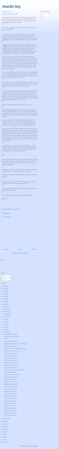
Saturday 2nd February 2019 (10, 413)
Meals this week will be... (9, 405)
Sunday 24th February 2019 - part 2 (12, 351)
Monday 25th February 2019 (10, 346)
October (6, 311)
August (6, 317)
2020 (4, 301)
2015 (4, 429)
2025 (4, 289)
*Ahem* (5, 339)
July (5, 319)
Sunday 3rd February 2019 (10, 410)
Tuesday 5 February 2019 (9, 403)
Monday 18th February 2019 (10, 367)
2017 (4, 424)
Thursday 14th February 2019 (10, 382)
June (5, 322)
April (5, 327)
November (6, 309)
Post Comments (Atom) (23, 253)
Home (20, 249)
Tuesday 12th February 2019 (10, 386)
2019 (4, 304)
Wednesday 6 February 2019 (10, 401)
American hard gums (11, 123)
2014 (4, 432)
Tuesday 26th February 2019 (10, 341)
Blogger (36, 446)
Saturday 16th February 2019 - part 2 (12, 375)
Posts (42, 15)
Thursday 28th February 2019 (11, 334)
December (6, 306)
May (5, 324)
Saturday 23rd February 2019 (10, 355)
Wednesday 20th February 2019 (11, 363)
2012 (4, 437)
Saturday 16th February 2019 (10, 377)
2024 (4, 291)
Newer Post (5, 249)
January (6, 418)
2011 (4, 439)
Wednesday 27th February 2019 (11, 336)
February (6, 332)
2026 (4, 286)
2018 (4, 421)
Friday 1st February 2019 (9, 415)
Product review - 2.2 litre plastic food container (15, 348)
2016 (4, 426)
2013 (4, 434)
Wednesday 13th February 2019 (11, 384)
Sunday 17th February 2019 (10, 372)
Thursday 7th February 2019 (10, 398)
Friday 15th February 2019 (10, 379)
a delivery (9, 96)
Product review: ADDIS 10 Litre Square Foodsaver (15, 344)
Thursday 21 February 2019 (10, 360)
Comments (43, 17)
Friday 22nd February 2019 (10, 358)
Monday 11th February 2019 (10, 389)
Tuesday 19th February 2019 (10, 365)
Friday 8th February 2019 (9, 396)
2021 (4, 299)
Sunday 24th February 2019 (10, 353)
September (7, 314)
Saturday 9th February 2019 (10, 394)
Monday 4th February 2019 (10, 408)
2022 (4, 296)
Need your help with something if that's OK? (14, 370)
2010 (4, 442)
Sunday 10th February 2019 (10, 391)
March (5, 329)
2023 (4, 294)
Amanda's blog (11, 7)
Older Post (34, 249)
